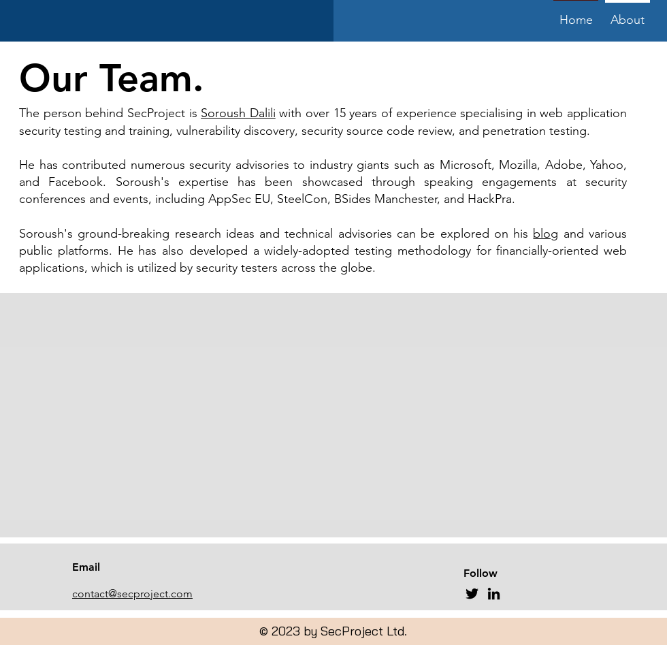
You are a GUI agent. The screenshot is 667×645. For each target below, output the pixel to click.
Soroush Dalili (238, 113)
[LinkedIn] (493, 593)
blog (545, 233)
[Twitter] (472, 593)
